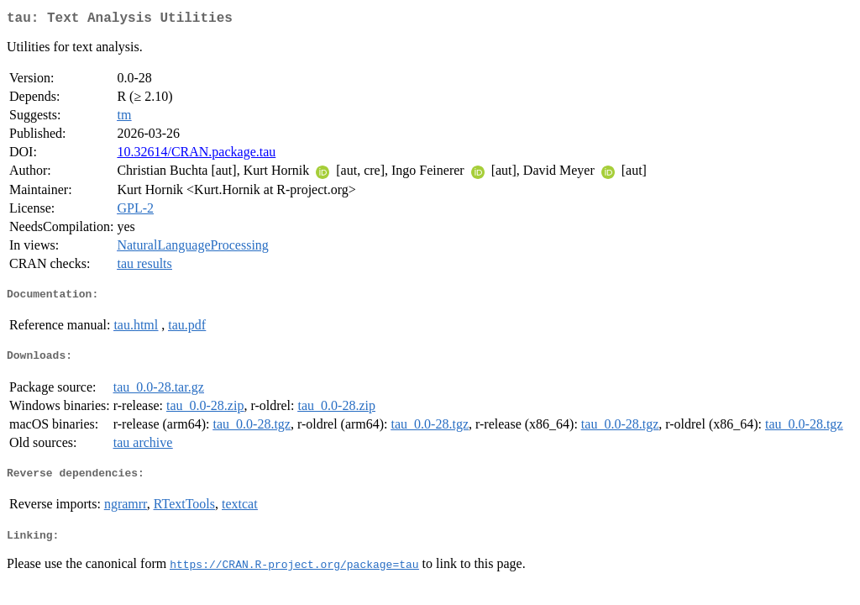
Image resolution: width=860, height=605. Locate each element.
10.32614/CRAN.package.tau (196, 155)
